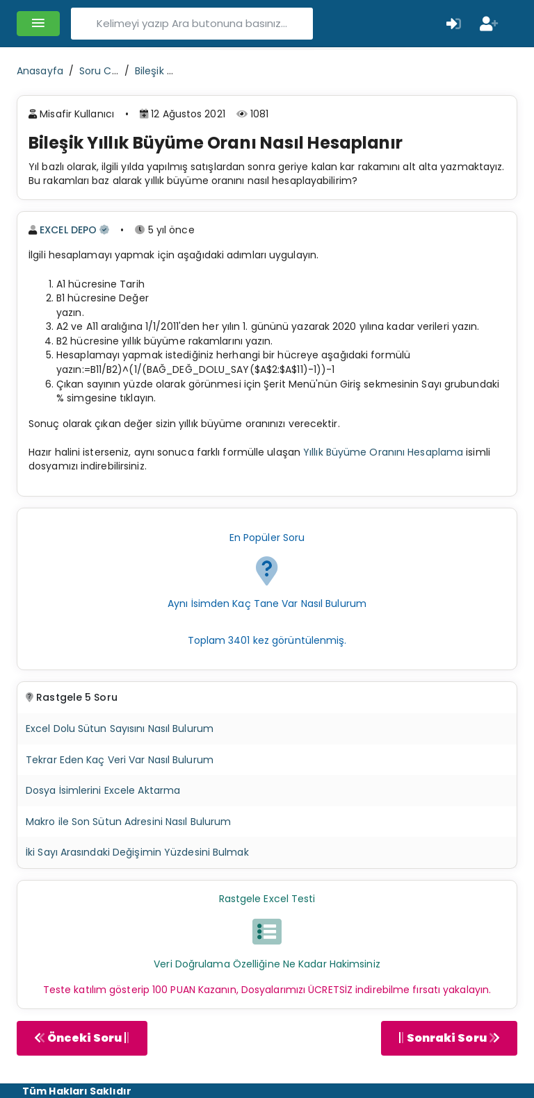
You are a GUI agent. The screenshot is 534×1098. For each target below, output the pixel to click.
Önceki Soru (82, 1038)
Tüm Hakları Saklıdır (76, 1091)
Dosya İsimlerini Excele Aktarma (103, 790)
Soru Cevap (107, 71)
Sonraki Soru (449, 1038)
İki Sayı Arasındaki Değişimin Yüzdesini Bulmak (137, 852)
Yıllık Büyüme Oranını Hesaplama (383, 452)
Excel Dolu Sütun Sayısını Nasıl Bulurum (119, 728)
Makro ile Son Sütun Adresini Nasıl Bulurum (128, 822)
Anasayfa (40, 71)
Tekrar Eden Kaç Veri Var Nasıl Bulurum (119, 760)
